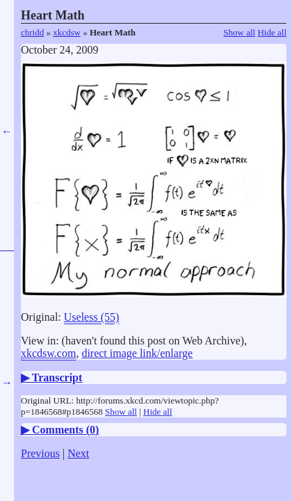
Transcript (57, 377)
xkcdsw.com (48, 353)
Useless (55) (92, 317)
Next (78, 453)
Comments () (65, 430)
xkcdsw (67, 32)
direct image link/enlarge (137, 353)
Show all (239, 32)
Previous (40, 453)
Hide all (271, 32)
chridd (32, 32)
